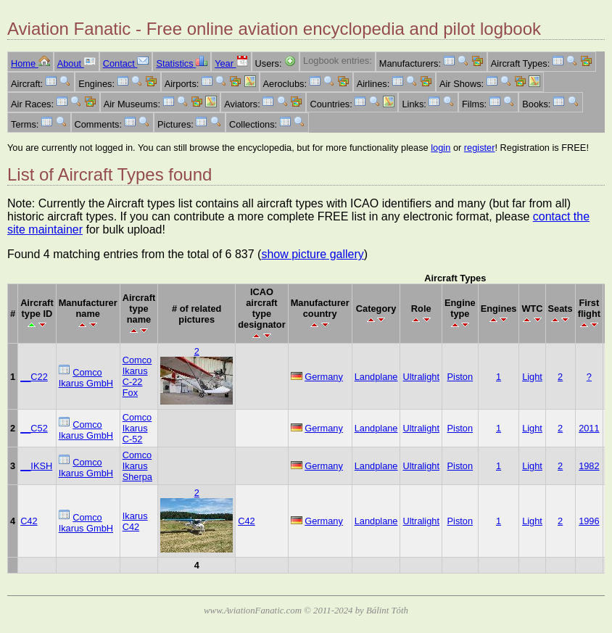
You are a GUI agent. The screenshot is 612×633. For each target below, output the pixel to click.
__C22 (34, 376)
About (76, 63)
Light (532, 376)
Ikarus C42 (135, 521)
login (440, 147)
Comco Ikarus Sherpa (137, 466)
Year (231, 63)
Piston (460, 376)
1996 (589, 521)
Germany (324, 376)
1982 (589, 465)
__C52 (34, 428)
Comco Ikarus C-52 (137, 428)
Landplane (376, 376)
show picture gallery (312, 254)
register (479, 147)
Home (30, 63)
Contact (126, 63)
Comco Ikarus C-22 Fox (137, 376)
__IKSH (36, 465)
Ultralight (420, 376)
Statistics (181, 63)
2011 (589, 428)
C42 (28, 521)
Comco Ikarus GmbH (86, 378)
